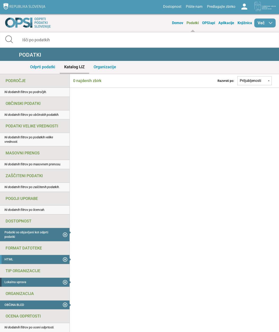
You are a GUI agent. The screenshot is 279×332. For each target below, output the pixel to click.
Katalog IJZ (74, 66)
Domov (177, 23)
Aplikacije (226, 23)
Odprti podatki (42, 66)
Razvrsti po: (225, 81)
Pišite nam (194, 6)
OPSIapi (208, 23)
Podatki (193, 23)
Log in (244, 6)
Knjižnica (245, 23)
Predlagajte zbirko (221, 6)
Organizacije (105, 66)
